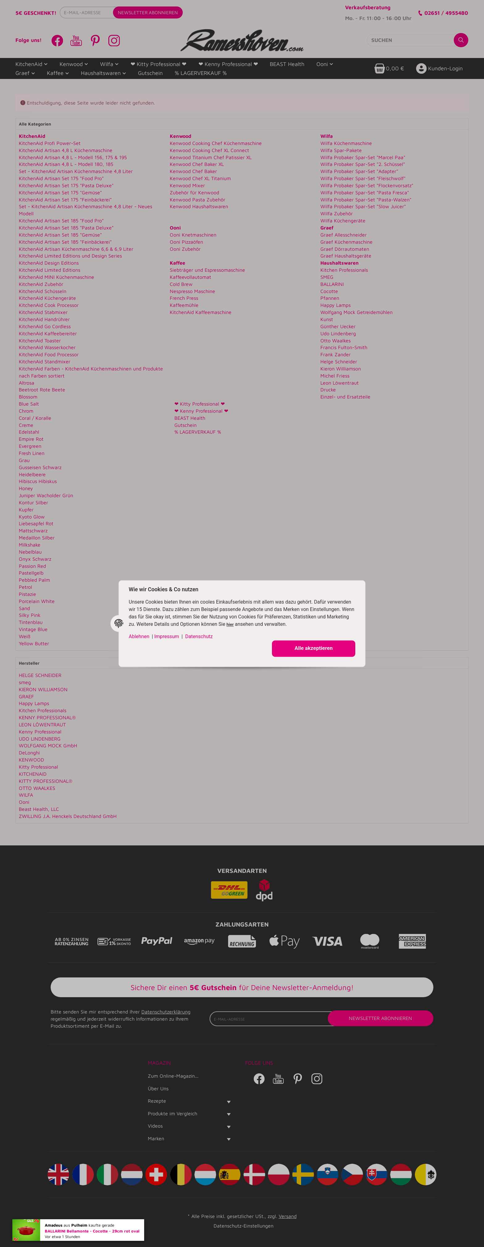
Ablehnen (139, 636)
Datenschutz (199, 636)
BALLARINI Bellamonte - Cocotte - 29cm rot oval (92, 1232)
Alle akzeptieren (313, 648)
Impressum (166, 636)
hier (230, 624)
